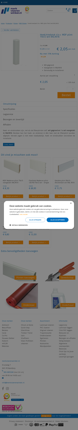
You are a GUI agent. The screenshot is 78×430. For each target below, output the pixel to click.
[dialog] (39, 215)
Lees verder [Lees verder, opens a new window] (24, 214)
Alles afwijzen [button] (35, 220)
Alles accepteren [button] (57, 220)
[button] (18, 225)
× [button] (71, 203)
